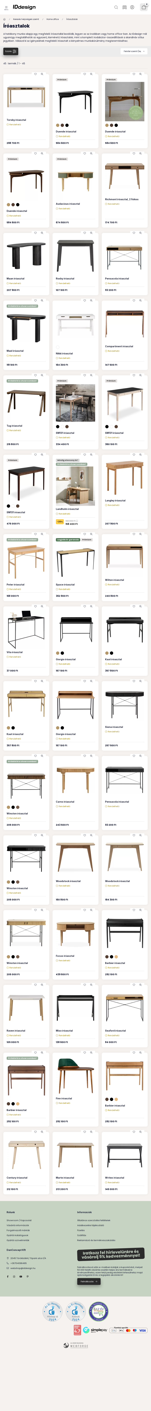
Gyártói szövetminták (18, 1240)
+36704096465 (18, 1263)
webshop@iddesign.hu (22, 1268)
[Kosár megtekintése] (144, 7)
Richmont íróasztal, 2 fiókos (122, 199)
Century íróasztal (17, 1177)
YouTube (21, 1276)
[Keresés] (117, 7)
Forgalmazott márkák (18, 1230)
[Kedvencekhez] (35, 74)
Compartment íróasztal (119, 346)
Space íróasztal (65, 584)
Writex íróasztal (114, 1177)
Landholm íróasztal (67, 509)
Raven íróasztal (16, 1030)
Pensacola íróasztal (117, 278)
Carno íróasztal (65, 801)
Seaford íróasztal (115, 1030)
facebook (7, 1276)
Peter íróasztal (15, 584)
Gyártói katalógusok (17, 1235)
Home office (53, 19)
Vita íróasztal (15, 652)
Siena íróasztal (114, 727)
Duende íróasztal (66, 131)
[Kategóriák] (6, 7)
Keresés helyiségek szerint (26, 19)
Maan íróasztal (15, 278)
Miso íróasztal (64, 1030)
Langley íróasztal (115, 500)
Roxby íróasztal (65, 278)
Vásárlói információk (18, 1225)
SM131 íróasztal (65, 432)
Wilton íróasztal (114, 579)
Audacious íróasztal (68, 203)
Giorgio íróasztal (66, 659)
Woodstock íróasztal (68, 881)
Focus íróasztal (65, 955)
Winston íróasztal (17, 813)
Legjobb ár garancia (68, 539)
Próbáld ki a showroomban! (22, 306)
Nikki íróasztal (64, 353)
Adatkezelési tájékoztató (90, 1225)
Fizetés (81, 1230)
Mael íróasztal (15, 350)
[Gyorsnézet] (42, 74)
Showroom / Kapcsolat (19, 1220)
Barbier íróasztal (115, 963)
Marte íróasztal (65, 1177)
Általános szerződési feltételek (93, 1220)
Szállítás (81, 1235)
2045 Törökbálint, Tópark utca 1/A (28, 1258)
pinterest (27, 1276)
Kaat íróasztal (113, 659)
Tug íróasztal (14, 425)
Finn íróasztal (64, 1098)
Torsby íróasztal (16, 119)
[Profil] (132, 7)
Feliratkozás (87, 1281)
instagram (14, 1276)
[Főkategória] (4, 19)
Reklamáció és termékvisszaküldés (96, 1240)
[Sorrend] (134, 51)
